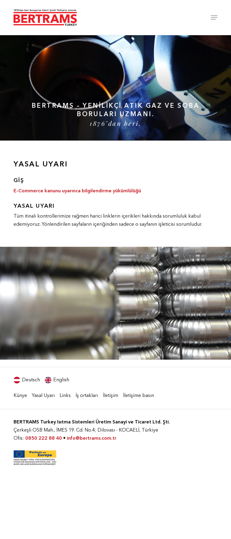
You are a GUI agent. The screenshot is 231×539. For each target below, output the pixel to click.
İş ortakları (86, 395)
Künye (20, 395)
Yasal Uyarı (43, 395)
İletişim (110, 395)
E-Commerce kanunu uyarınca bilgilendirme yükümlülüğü (77, 191)
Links (65, 395)
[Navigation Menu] (214, 17)
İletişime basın (138, 395)
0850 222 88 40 (43, 438)
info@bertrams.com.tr (91, 438)
